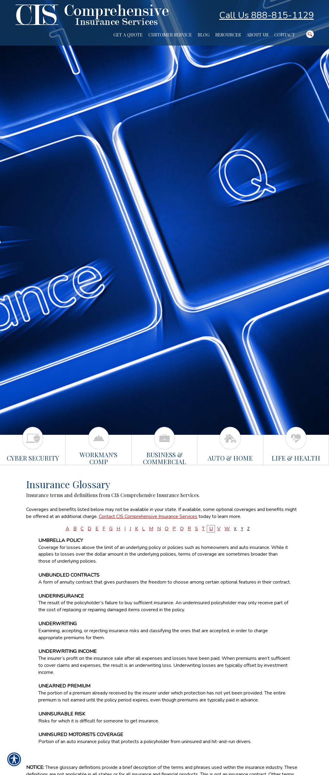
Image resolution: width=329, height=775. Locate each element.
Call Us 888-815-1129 (266, 15)
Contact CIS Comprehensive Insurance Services (148, 516)
